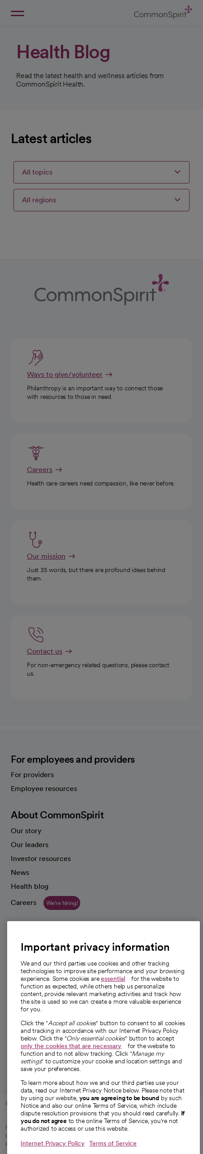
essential (113, 994)
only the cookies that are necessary (71, 1062)
